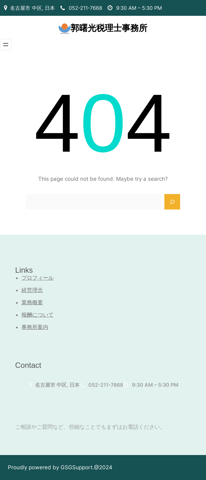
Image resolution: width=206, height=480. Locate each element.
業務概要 (32, 302)
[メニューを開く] (5, 44)
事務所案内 (34, 327)
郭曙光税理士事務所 (109, 28)
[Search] (172, 202)
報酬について (37, 315)
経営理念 (32, 290)
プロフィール (37, 278)
